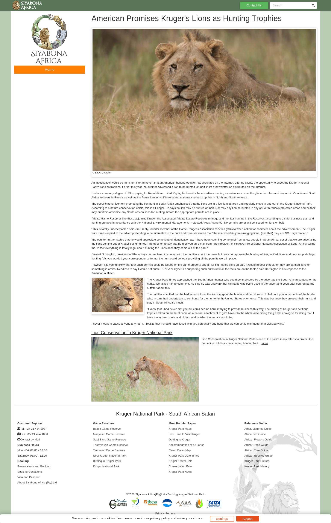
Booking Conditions (29, 471)
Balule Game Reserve (107, 428)
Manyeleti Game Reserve (109, 434)
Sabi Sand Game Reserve (109, 439)
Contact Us (254, 5)
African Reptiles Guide (258, 455)
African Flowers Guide (258, 439)
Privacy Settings (165, 513)
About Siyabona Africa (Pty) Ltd (37, 482)
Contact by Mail (30, 439)
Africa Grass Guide (256, 444)
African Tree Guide (256, 450)
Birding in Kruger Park (107, 461)
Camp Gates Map (180, 450)
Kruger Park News (180, 471)
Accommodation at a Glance (186, 444)
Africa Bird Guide (255, 434)
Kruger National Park (106, 466)
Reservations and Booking (33, 466)
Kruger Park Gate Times (184, 455)
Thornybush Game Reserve (110, 444)
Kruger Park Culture (257, 461)
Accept (247, 518)
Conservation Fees (181, 466)
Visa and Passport (28, 477)
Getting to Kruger (179, 439)
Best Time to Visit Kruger (184, 434)
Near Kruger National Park (109, 455)
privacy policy (160, 518)
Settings (222, 518)
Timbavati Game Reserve (109, 450)
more (264, 343)
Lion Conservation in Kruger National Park (132, 332)
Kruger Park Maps (180, 428)
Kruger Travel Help (180, 461)
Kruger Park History (256, 466)
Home (50, 69)
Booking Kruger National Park (186, 494)
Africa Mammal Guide (258, 428)
